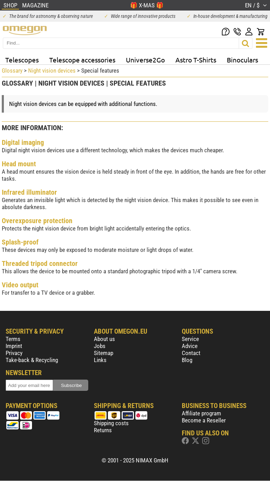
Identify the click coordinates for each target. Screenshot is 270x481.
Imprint (14, 345)
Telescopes (22, 59)
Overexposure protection (37, 220)
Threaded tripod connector (40, 263)
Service (190, 338)
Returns (103, 430)
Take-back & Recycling (32, 359)
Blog (187, 359)
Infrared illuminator (29, 192)
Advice (190, 345)
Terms (13, 338)
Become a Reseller (204, 420)
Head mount (19, 164)
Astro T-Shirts (195, 59)
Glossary (12, 70)
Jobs (99, 345)
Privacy (14, 352)
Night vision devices (52, 70)
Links (100, 359)
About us (104, 338)
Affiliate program (201, 413)
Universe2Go (145, 59)
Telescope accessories (82, 59)
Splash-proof (20, 242)
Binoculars (242, 59)
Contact (191, 352)
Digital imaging (23, 142)
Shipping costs (111, 423)
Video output (20, 285)
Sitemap (103, 352)
